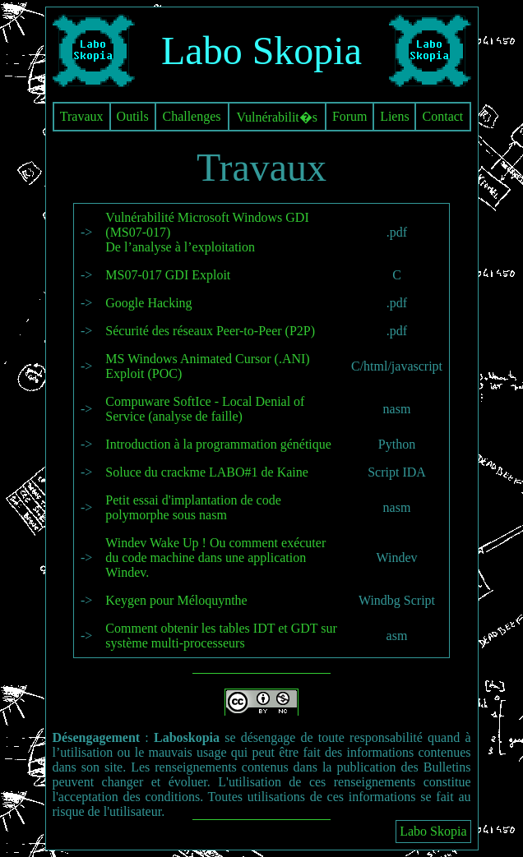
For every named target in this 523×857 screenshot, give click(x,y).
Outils (133, 116)
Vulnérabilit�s (276, 117)
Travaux (82, 116)
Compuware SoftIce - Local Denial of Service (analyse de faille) (204, 408)
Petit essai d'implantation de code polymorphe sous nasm (193, 507)
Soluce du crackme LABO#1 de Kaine (206, 472)
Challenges (191, 116)
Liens (395, 116)
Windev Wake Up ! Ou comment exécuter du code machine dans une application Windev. (215, 557)
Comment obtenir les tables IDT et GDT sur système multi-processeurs (221, 635)
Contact (443, 116)
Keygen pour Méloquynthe (176, 600)
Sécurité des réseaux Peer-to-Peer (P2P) (210, 331)
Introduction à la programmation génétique (218, 444)
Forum (350, 116)
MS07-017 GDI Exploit (167, 275)
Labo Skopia (433, 831)
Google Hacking (148, 303)
